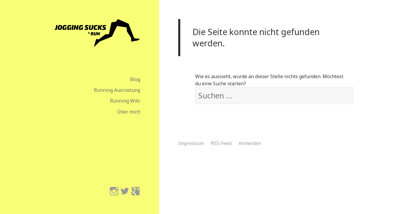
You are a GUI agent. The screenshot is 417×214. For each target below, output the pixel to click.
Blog (135, 79)
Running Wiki (125, 100)
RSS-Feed (221, 143)
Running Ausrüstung (117, 90)
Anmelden (249, 143)
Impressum (191, 143)
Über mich (128, 111)
